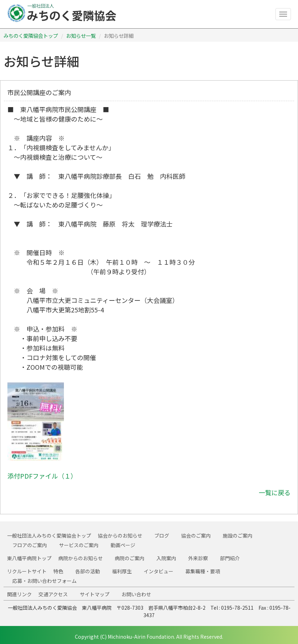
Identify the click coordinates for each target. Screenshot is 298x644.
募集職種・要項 (202, 571)
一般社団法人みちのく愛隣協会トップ (49, 535)
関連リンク (19, 594)
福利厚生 (122, 571)
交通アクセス (53, 594)
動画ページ (123, 545)
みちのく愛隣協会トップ (31, 35)
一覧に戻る (275, 492)
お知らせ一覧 (81, 35)
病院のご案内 (129, 558)
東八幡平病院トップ (29, 558)
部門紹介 (230, 558)
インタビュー (158, 571)
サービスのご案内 (79, 545)
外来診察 (198, 558)
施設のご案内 (237, 535)
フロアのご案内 (29, 545)
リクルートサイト (27, 571)
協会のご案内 (196, 535)
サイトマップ (94, 594)
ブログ (161, 535)
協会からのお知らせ (120, 535)
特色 (58, 571)
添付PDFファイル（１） (42, 475)
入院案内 (166, 558)
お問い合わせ (136, 594)
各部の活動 (87, 571)
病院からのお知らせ (80, 558)
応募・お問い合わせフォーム (44, 580)
